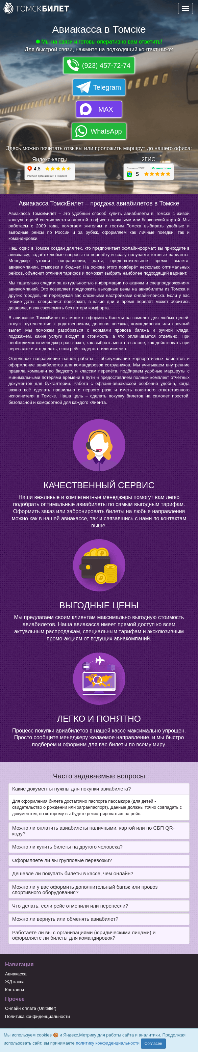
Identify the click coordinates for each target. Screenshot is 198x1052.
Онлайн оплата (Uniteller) (30, 1008)
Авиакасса (16, 973)
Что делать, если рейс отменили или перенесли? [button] (70, 906)
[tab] (99, 789)
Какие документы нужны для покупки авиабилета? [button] (71, 789)
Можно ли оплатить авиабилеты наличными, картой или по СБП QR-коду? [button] (93, 830)
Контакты (14, 989)
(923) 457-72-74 (106, 65)
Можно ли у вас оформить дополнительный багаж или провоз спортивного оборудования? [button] (84, 889)
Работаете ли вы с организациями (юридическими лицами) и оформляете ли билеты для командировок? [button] (83, 935)
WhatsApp (106, 131)
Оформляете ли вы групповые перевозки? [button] (62, 860)
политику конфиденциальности (108, 1043)
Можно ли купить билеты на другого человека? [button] (67, 847)
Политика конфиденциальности (37, 1016)
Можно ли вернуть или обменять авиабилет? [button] (65, 919)
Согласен (153, 1043)
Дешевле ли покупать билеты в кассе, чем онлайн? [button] (72, 873)
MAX (105, 109)
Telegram (107, 87)
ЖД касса (15, 981)
